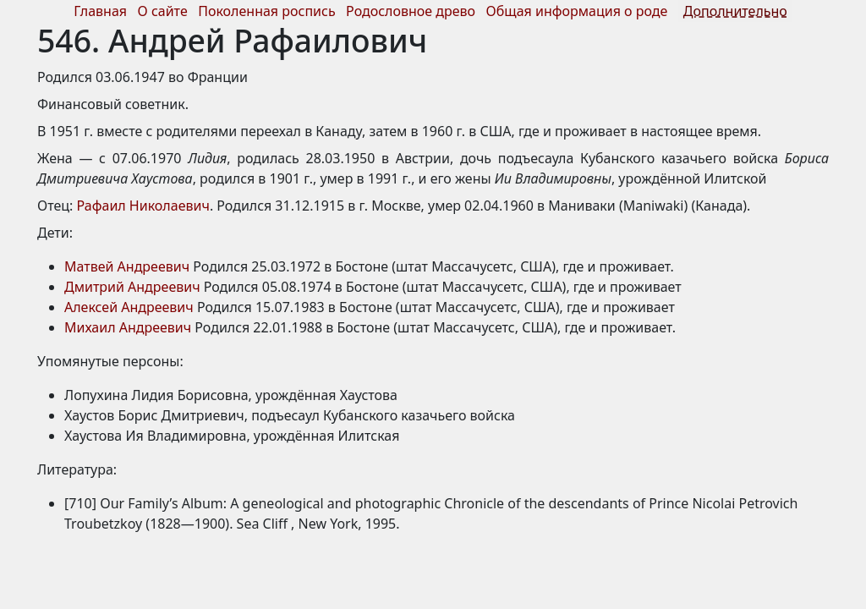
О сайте (163, 11)
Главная (100, 11)
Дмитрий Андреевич (132, 286)
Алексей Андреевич (129, 307)
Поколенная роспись (266, 11)
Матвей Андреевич (126, 266)
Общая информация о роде (578, 11)
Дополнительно (735, 11)
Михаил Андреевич (127, 327)
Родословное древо (410, 11)
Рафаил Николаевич (143, 205)
